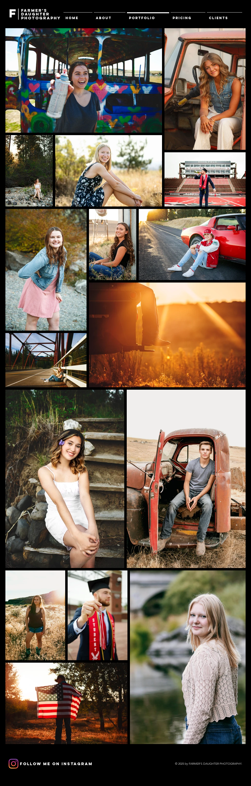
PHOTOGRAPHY (41, 17)
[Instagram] (13, 764)
